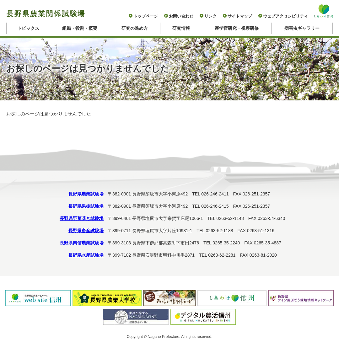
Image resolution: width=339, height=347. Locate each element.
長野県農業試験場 (86, 193)
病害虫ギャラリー (302, 28)
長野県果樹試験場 (86, 206)
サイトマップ (240, 16)
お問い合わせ (181, 16)
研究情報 (181, 28)
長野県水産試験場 (86, 255)
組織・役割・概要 (79, 28)
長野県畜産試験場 (86, 230)
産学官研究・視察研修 (237, 28)
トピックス (28, 28)
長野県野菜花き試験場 (82, 218)
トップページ (145, 16)
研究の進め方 (134, 28)
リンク (210, 16)
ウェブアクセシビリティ (285, 16)
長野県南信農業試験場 (82, 242)
